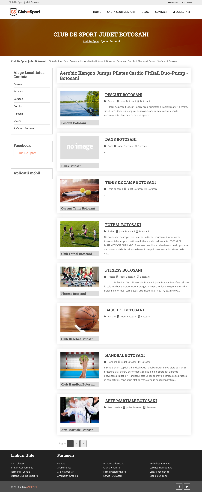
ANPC (29, 487)
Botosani (18, 84)
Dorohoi (18, 106)
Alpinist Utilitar (65, 471)
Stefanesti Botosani (24, 128)
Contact (161, 12)
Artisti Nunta (64, 467)
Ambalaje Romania (160, 463)
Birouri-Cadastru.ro (113, 463)
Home (97, 12)
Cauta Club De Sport (121, 12)
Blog (145, 12)
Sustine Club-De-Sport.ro (24, 475)
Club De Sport (91, 41)
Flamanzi (18, 113)
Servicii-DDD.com (112, 475)
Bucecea (18, 91)
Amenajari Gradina (67, 475)
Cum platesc (17, 463)
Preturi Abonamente (22, 467)
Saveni (17, 121)
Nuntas (61, 463)
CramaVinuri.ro (111, 467)
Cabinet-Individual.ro (161, 467)
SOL (35, 487)
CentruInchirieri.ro (159, 471)
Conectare (181, 12)
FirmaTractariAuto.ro (114, 471)
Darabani (19, 98)
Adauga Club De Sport (180, 2)
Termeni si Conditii (21, 471)
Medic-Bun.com (158, 475)
